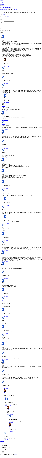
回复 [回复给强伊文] (8, 67)
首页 (2, 2)
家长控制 (3, 125)
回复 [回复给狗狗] (10, 406)
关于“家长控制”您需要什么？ (6, 7)
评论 (17, 9)
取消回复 (8, 16)
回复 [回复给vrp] (8, 440)
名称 (1, 19)
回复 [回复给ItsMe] (7, 271)
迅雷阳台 (1, 0)
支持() (5, 67)
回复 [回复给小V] (7, 149)
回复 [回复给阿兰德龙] (7, 121)
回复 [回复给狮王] (7, 297)
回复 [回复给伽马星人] (7, 370)
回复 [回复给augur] (7, 279)
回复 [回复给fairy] (7, 334)
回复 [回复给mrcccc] (7, 352)
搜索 (8, 5)
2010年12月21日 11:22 (3, 9)
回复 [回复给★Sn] (7, 189)
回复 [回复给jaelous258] (8, 224)
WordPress (15, 455)
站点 (1, 22)
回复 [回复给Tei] (7, 262)
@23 (2, 301)
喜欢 (5, 450)
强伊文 (15, 9)
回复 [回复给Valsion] (7, 381)
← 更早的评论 (2, 442)
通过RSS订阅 (2, 4)
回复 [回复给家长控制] (7, 130)
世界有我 (3, 107)
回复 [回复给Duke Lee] (7, 84)
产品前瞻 (4, 14)
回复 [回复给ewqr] (7, 389)
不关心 (6, 451)
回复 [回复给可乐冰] (7, 241)
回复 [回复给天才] (8, 206)
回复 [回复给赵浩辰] (7, 76)
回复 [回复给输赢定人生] (7, 140)
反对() (7, 67)
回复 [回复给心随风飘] (7, 360)
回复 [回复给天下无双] (7, 317)
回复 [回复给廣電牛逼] (7, 251)
